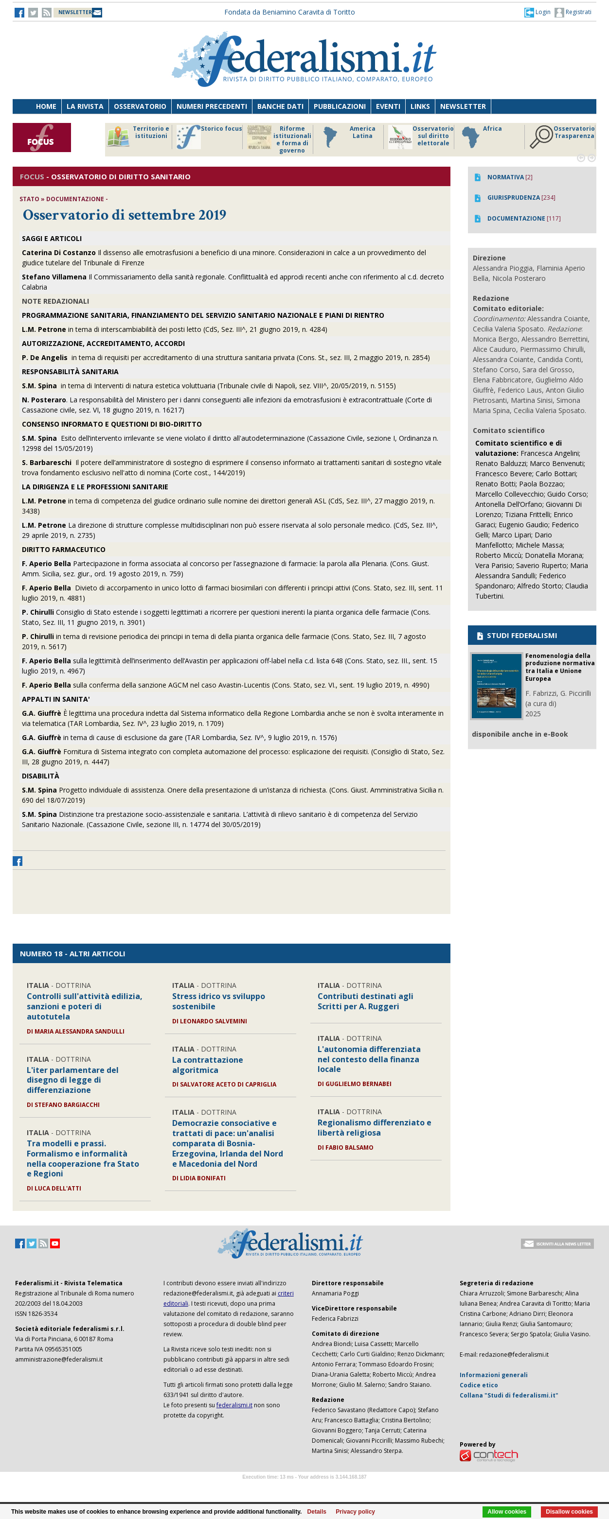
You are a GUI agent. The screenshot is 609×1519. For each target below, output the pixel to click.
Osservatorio (140, 106)
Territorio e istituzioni (137, 137)
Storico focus (209, 137)
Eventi (388, 106)
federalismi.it (234, 1405)
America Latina (347, 137)
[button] (537, 12)
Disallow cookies (569, 1511)
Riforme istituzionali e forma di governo (279, 139)
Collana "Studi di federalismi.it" (509, 1395)
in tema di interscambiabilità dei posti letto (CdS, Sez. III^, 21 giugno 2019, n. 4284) (174, 329)
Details (316, 1511)
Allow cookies (506, 1511)
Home (46, 106)
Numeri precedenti (212, 106)
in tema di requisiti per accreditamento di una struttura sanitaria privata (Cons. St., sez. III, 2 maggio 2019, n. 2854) (226, 357)
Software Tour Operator (304, 1488)
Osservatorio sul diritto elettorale (421, 137)
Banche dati (280, 106)
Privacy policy (355, 1511)
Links (420, 106)
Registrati (573, 12)
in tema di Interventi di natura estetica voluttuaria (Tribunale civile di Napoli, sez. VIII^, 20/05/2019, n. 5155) (209, 385)
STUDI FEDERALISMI (516, 635)
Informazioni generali (494, 1375)
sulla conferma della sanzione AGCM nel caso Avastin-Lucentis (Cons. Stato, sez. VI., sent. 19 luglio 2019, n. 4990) (226, 685)
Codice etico (479, 1385)
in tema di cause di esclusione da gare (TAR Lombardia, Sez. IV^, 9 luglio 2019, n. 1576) (179, 737)
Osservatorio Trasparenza (562, 137)
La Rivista (85, 106)
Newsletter (463, 106)
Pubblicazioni (340, 106)
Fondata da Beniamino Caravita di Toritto (289, 12)
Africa (480, 137)
